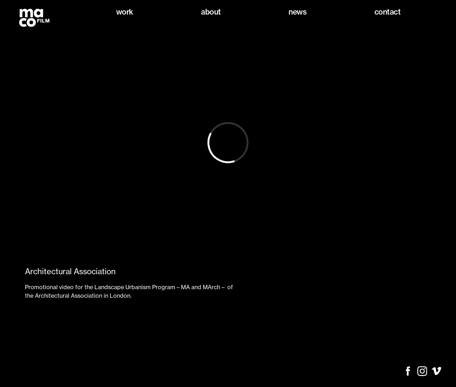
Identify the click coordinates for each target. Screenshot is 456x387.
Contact (387, 12)
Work (124, 12)
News (297, 12)
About (211, 12)
